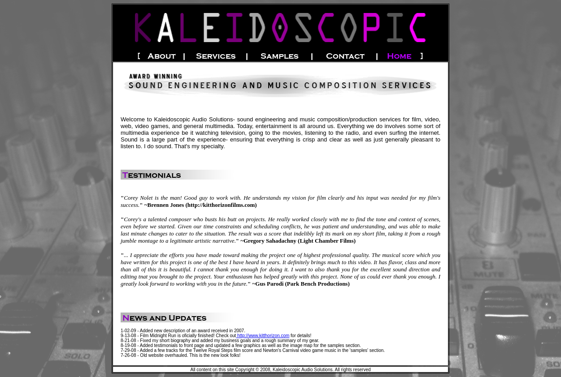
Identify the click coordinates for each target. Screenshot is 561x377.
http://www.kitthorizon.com (262, 335)
